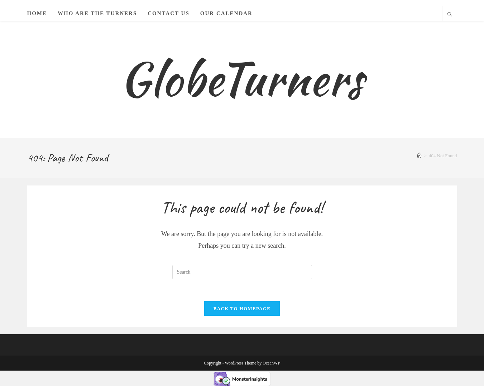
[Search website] (450, 15)
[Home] (419, 155)
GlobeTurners (242, 79)
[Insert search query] (242, 272)
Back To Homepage (242, 308)
